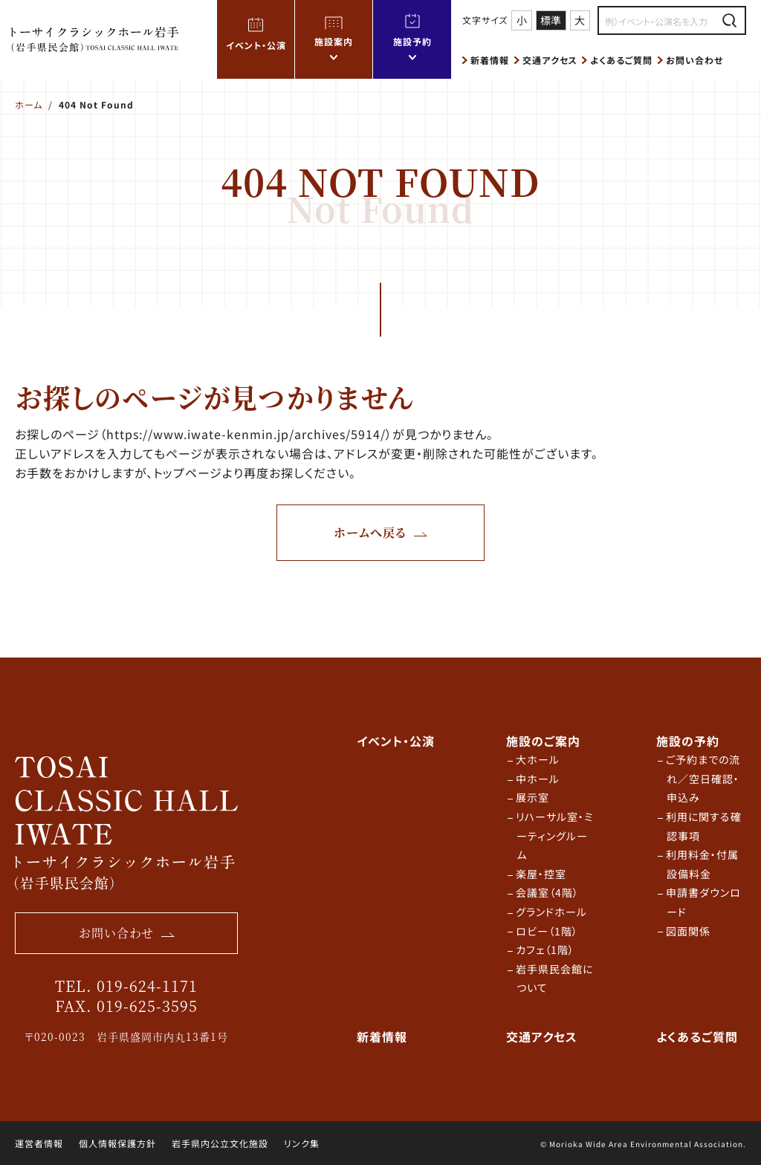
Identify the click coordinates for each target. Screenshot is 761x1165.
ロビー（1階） (547, 931)
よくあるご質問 (621, 59)
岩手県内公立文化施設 (220, 1143)
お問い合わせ (694, 59)
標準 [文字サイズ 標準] (550, 20)
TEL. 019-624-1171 (126, 985)
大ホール (538, 759)
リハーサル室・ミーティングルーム (555, 835)
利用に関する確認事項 (704, 826)
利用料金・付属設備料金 (702, 864)
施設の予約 (687, 741)
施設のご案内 (543, 741)
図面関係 (688, 931)
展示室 (532, 797)
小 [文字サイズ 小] (521, 20)
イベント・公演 (256, 45)
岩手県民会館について (554, 978)
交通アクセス (549, 59)
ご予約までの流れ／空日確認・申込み (703, 778)
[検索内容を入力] (659, 20)
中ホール (538, 778)
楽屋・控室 (541, 873)
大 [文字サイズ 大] (579, 20)
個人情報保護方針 (117, 1143)
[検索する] (729, 20)
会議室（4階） (547, 892)
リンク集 (302, 1143)
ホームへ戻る (370, 532)
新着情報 (489, 59)
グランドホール (551, 911)
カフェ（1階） (545, 949)
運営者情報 (39, 1143)
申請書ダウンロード (703, 902)
